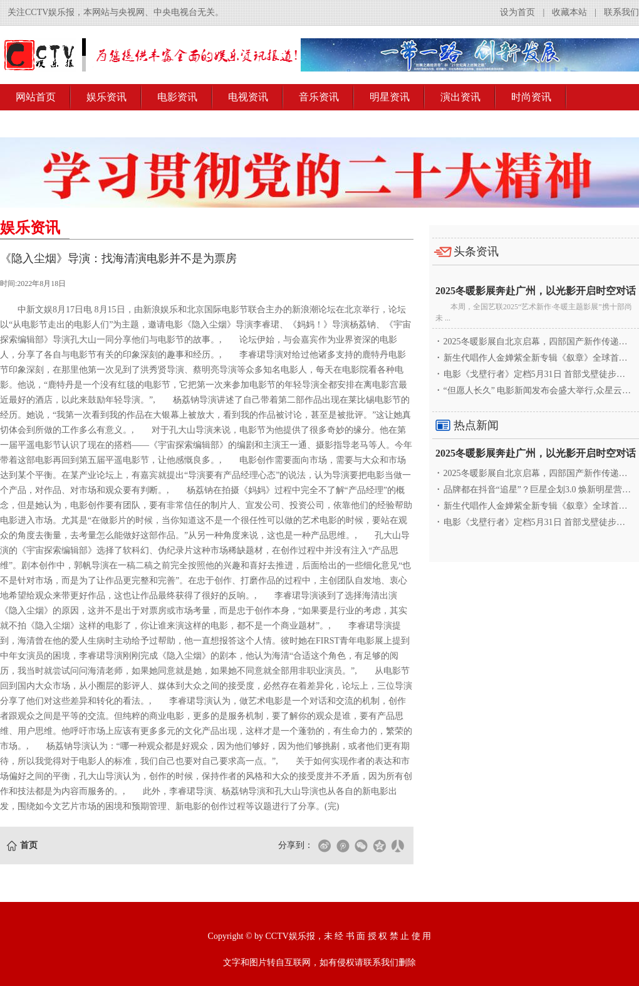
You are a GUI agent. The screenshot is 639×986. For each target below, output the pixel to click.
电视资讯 (248, 97)
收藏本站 (569, 12)
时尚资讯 (531, 97)
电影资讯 (177, 97)
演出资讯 (460, 97)
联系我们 (621, 12)
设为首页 (517, 12)
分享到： (295, 845)
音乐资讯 (319, 97)
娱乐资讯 (106, 97)
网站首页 (36, 97)
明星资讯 (390, 97)
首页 (29, 845)
